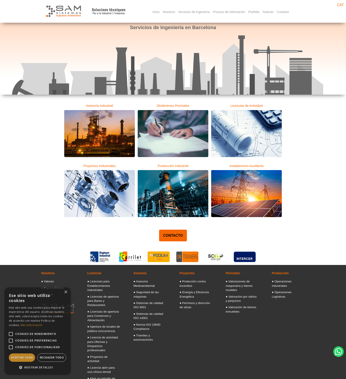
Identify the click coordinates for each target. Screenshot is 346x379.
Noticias (268, 12)
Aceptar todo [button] (22, 357)
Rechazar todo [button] (52, 357)
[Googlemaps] (263, 373)
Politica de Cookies (243, 373)
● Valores (46, 280)
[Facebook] (274, 373)
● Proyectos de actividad (100, 330)
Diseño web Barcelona (330, 362)
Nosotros (169, 12)
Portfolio (254, 12)
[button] (37, 367)
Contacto (283, 12)
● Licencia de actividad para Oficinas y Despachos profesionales (102, 321)
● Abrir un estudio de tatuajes (103, 345)
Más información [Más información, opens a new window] (32, 325)
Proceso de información (229, 12)
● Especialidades (50, 286)
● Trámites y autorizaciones (148, 320)
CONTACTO (173, 235)
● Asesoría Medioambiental (148, 280)
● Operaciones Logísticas (285, 286)
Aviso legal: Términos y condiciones (202, 373)
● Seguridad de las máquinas (149, 286)
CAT (340, 5)
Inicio (156, 12)
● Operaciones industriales (286, 280)
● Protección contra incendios (196, 280)
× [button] (65, 292)
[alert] (37, 331)
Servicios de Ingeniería (194, 12)
